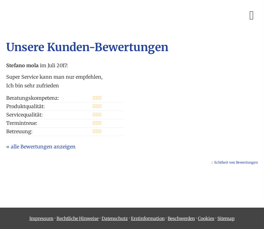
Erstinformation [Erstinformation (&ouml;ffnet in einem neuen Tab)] (148, 218)
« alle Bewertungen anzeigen (41, 146)
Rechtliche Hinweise (77, 218)
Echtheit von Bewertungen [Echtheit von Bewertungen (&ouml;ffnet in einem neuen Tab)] (236, 162)
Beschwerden (181, 218)
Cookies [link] (206, 218)
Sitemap (226, 218)
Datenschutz (115, 218)
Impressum (41, 218)
